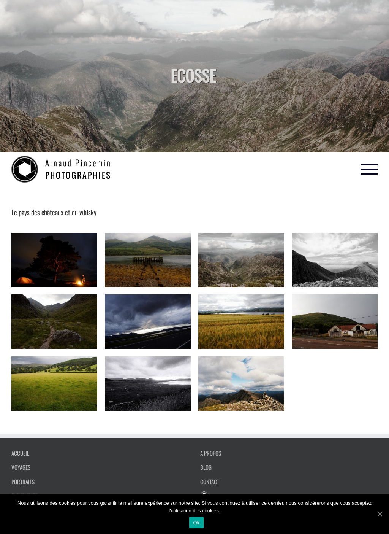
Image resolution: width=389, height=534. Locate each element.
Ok (196, 523)
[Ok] (379, 514)
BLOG (206, 467)
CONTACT (209, 481)
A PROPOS (210, 453)
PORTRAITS (23, 481)
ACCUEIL (20, 453)
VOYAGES (20, 467)
